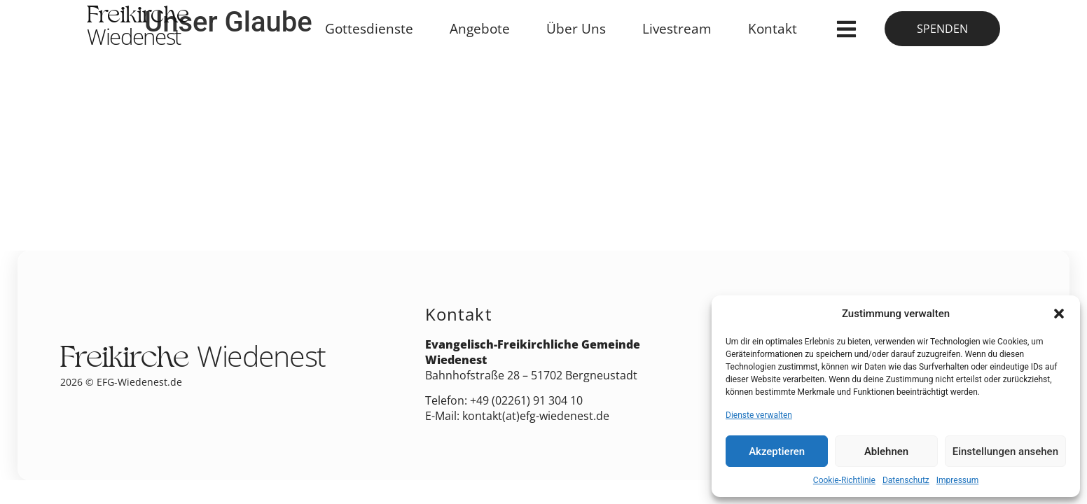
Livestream (677, 29)
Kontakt (772, 29)
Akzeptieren (777, 451)
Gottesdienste (369, 29)
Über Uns (576, 29)
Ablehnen (886, 451)
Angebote (480, 29)
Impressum (957, 480)
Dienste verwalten (759, 415)
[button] (1059, 314)
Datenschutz (905, 480)
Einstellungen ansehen (1005, 451)
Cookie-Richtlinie (844, 480)
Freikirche (138, 28)
